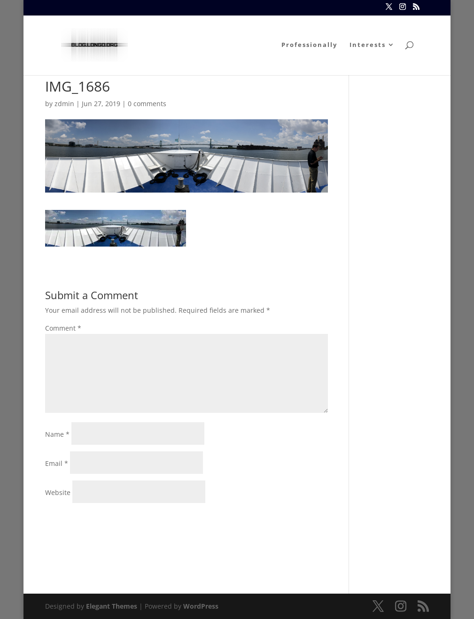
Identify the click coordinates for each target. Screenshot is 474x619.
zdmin (64, 103)
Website (57, 492)
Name (57, 434)
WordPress (200, 606)
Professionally (309, 45)
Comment (63, 328)
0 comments (147, 103)
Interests (368, 45)
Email (56, 463)
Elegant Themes (111, 606)
